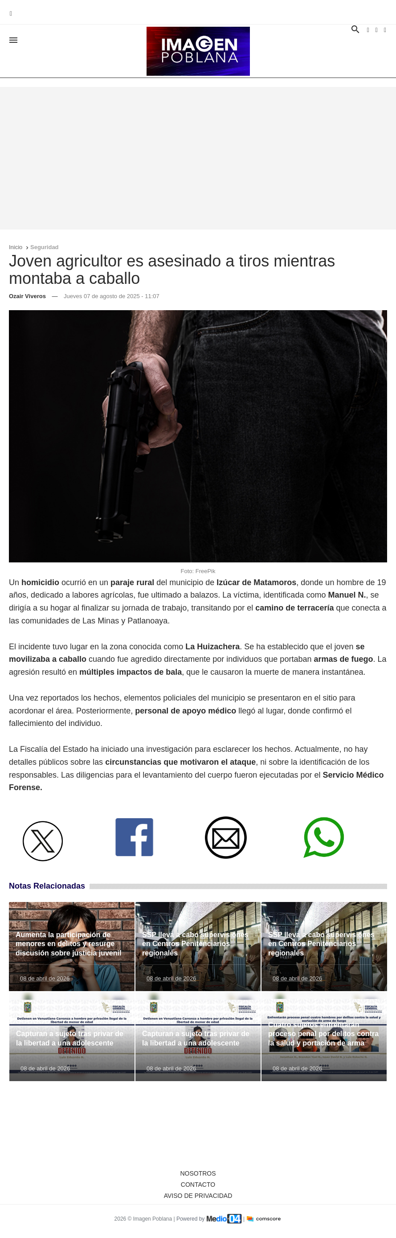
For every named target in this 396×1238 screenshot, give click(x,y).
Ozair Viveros (27, 296)
